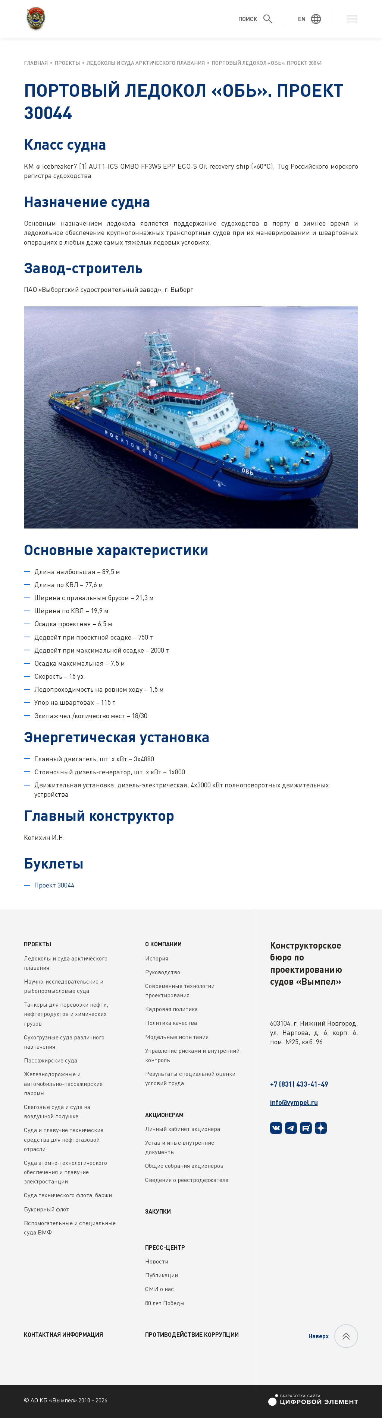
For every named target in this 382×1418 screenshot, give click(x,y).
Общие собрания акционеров (184, 1165)
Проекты (37, 943)
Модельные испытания (177, 1037)
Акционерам (164, 1114)
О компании (163, 943)
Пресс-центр (165, 1247)
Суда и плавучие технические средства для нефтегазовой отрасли (63, 1139)
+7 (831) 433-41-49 (299, 1084)
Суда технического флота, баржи (68, 1195)
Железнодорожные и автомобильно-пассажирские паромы (63, 1083)
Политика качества (171, 1022)
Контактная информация (63, 1334)
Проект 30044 (54, 885)
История (156, 958)
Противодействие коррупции (192, 1334)
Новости (156, 1261)
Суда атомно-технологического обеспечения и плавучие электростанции (65, 1172)
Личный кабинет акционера (182, 1128)
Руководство (162, 972)
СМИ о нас (159, 1289)
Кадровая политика (171, 1009)
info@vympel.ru (294, 1102)
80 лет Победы (165, 1303)
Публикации (161, 1275)
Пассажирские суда (50, 1060)
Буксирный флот (46, 1209)
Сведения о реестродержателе (186, 1179)
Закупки (158, 1211)
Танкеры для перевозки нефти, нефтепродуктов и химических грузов (66, 1014)
